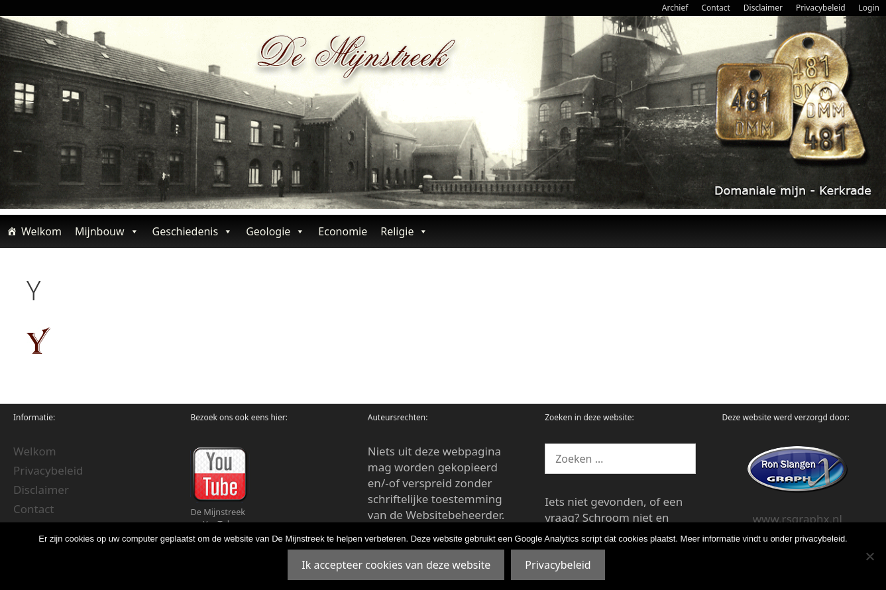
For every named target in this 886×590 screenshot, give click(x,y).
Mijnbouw (107, 231)
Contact (715, 7)
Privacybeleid (821, 7)
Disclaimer (763, 7)
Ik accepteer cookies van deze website (396, 565)
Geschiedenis (192, 231)
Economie (342, 231)
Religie (404, 231)
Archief (675, 7)
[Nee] (869, 556)
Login (869, 7)
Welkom (41, 231)
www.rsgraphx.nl (797, 518)
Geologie (275, 231)
